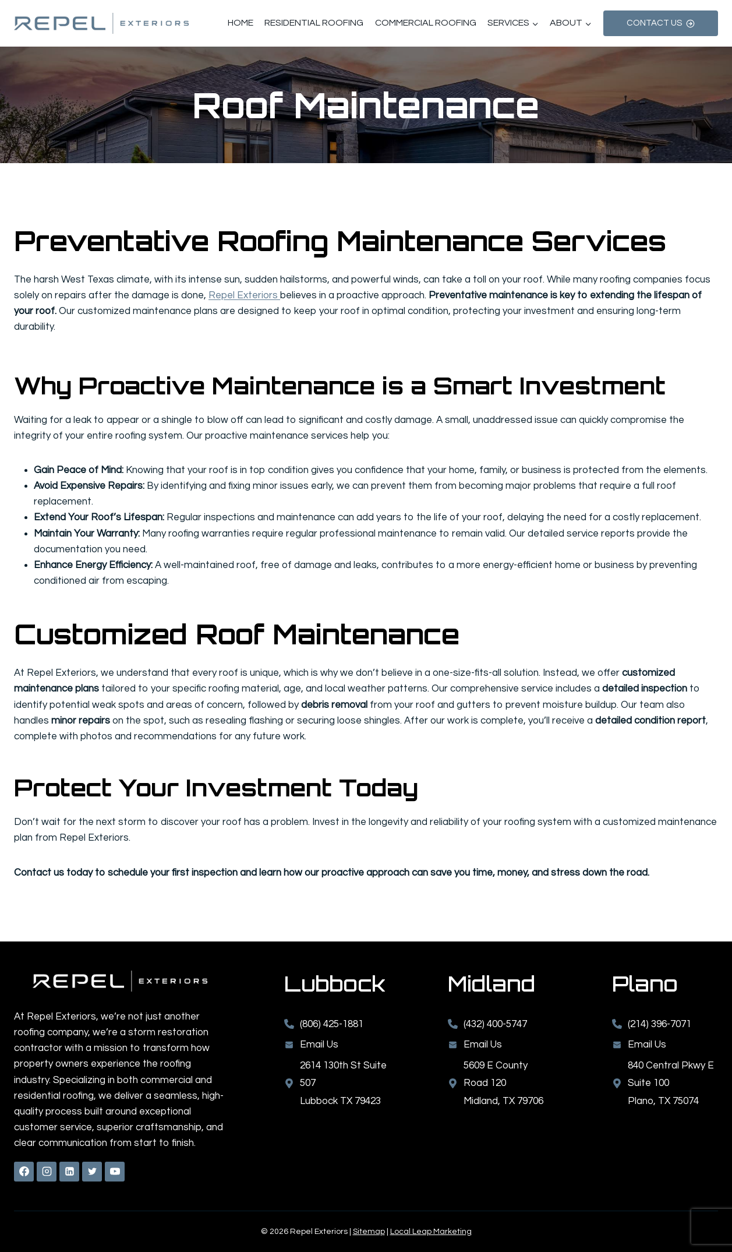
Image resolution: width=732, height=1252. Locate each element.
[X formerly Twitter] (92, 1172)
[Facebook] (24, 1172)
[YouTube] (115, 1172)
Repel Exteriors (244, 295)
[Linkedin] (69, 1172)
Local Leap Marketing (431, 1232)
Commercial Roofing (425, 22)
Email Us (647, 1044)
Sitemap (369, 1232)
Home (240, 22)
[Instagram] (46, 1172)
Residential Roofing (313, 22)
